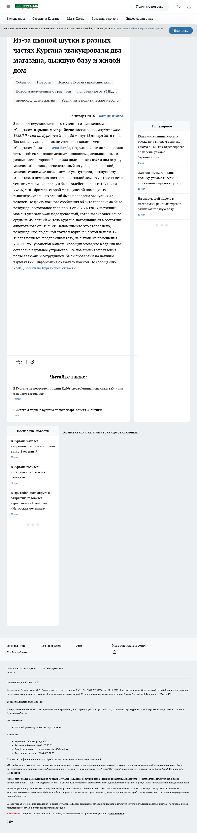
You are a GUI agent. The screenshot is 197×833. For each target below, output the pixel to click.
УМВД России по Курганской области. (45, 268)
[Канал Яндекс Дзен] (114, 652)
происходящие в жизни (35, 100)
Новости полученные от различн (43, 91)
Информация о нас (139, 18)
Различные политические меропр (90, 100)
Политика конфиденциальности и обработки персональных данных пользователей (54, 759)
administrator (111, 116)
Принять (181, 30)
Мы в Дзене (75, 18)
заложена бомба (56, 147)
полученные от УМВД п (97, 91)
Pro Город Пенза (16, 645)
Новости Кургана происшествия (84, 82)
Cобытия (23, 82)
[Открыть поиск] (179, 7)
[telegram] (33, 362)
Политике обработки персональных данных (140, 28)
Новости (44, 82)
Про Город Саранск (18, 652)
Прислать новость (149, 6)
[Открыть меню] (8, 7)
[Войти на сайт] (189, 7)
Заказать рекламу (105, 18)
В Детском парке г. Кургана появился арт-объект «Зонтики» (68, 413)
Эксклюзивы (15, 18)
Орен (79, 645)
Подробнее (13, 772)
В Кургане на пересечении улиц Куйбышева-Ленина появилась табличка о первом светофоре (68, 393)
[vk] (19, 362)
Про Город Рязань (51, 645)
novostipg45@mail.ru (38, 741)
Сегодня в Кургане (46, 18)
